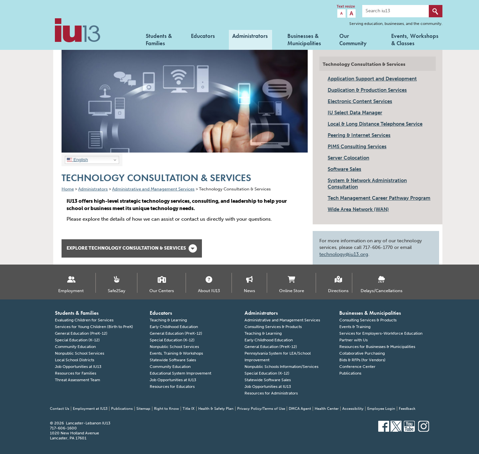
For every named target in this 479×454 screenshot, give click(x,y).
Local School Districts (74, 360)
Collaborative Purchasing (362, 353)
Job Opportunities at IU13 (78, 366)
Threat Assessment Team (77, 380)
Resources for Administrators (271, 393)
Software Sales (344, 169)
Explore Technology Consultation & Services (132, 248)
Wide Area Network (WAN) (358, 209)
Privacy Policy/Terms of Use (261, 408)
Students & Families (159, 39)
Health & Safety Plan (216, 408)
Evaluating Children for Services (84, 320)
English (77, 160)
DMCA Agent (300, 408)
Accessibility (353, 408)
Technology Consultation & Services (364, 64)
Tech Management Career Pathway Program (379, 198)
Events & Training (355, 326)
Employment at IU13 (90, 408)
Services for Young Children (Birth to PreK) (94, 326)
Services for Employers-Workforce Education (380, 333)
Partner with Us (353, 340)
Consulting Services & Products (273, 326)
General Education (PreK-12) (81, 333)
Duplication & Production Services (367, 90)
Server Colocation (348, 158)
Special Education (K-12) (77, 340)
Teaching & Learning (168, 320)
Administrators (250, 36)
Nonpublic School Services (79, 353)
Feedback (407, 408)
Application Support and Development (372, 79)
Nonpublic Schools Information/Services (281, 366)
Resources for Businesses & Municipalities (377, 346)
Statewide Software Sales (173, 360)
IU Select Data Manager (355, 113)
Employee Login (381, 408)
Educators (203, 36)
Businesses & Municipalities (304, 39)
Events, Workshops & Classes (414, 39)
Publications (350, 373)
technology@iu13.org (343, 254)
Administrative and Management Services (282, 320)
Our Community (353, 39)
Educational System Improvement (180, 373)
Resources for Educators (172, 386)
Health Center (327, 408)
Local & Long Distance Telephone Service (375, 124)
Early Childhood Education (174, 326)
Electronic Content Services (360, 101)
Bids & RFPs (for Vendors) (362, 360)
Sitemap (143, 408)
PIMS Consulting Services (357, 147)
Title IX (189, 408)
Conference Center (357, 366)
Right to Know (166, 408)
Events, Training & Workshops (176, 353)
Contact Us (59, 408)
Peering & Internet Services (359, 135)
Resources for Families (75, 373)
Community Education (75, 346)
